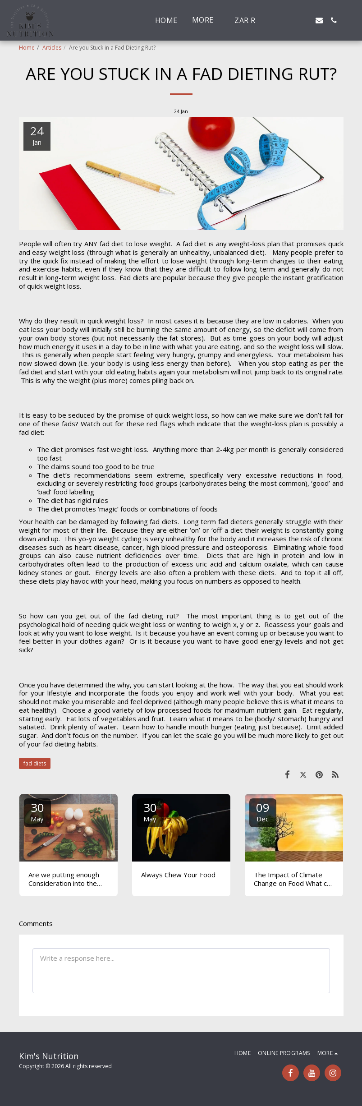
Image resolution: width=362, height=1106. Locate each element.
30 (37, 811)
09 (262, 811)
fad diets (34, 763)
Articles (51, 47)
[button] (276, 20)
